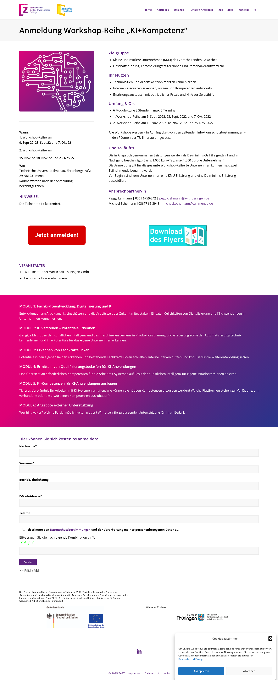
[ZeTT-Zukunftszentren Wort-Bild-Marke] (48, 9)
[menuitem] (147, 9)
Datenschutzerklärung (190, 665)
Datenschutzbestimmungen (70, 529)
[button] (270, 645)
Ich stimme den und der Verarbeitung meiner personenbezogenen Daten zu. (99, 529)
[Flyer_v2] (178, 235)
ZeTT (122, 673)
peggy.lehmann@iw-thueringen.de (184, 198)
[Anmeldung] (57, 235)
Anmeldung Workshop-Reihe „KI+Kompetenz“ (103, 30)
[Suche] (255, 9)
